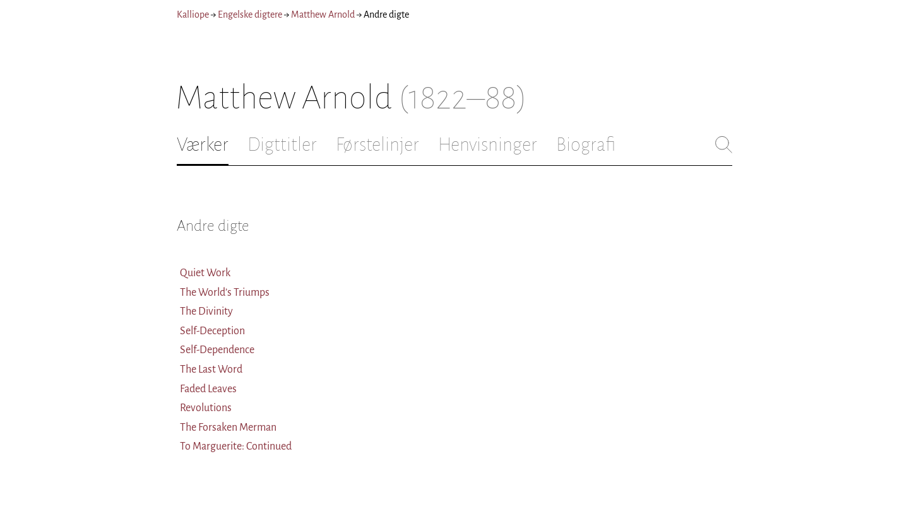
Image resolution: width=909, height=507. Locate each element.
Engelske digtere (250, 14)
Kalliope (193, 14)
